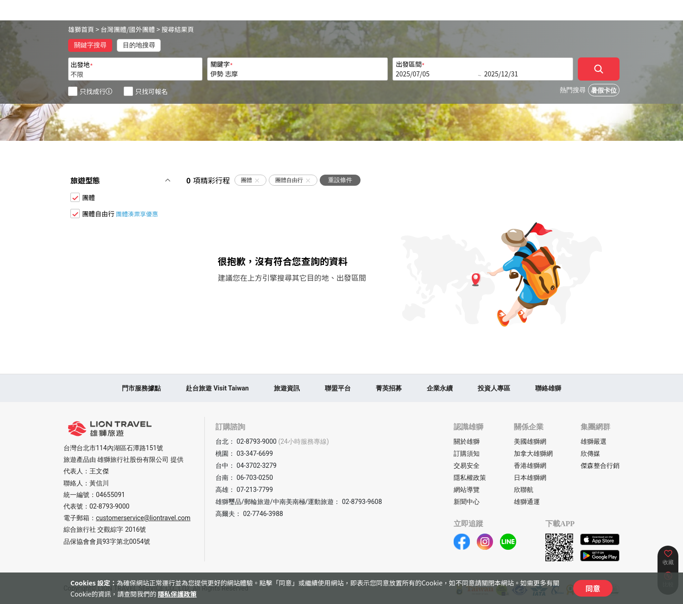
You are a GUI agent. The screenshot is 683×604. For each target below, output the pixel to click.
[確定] (599, 69)
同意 (592, 588)
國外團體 (142, 29)
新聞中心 (467, 501)
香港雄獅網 (530, 465)
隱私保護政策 (177, 593)
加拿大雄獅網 (533, 453)
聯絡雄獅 (548, 388)
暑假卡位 (604, 90)
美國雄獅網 (530, 441)
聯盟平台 (338, 388)
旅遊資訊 (287, 388)
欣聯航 (523, 489)
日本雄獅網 (530, 477)
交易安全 (467, 465)
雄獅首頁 (81, 29)
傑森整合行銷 (600, 465)
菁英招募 (389, 388)
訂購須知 (467, 453)
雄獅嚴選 (594, 441)
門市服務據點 (141, 388)
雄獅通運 (527, 501)
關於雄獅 (467, 441)
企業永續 (440, 388)
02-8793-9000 (109, 506)
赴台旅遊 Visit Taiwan (217, 388)
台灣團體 (113, 29)
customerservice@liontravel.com (143, 518)
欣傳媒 (590, 453)
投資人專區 (494, 388)
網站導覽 (467, 489)
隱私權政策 (470, 477)
